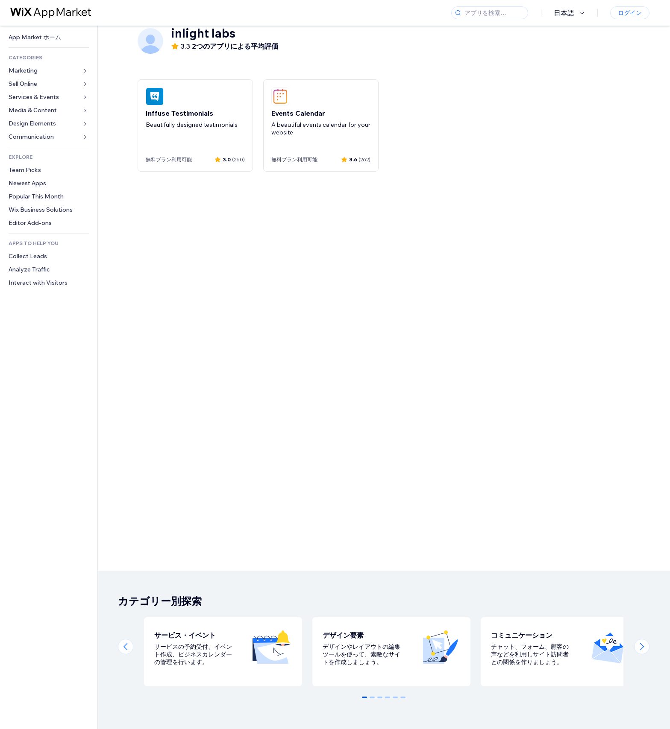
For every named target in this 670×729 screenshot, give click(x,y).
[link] (48, 37)
